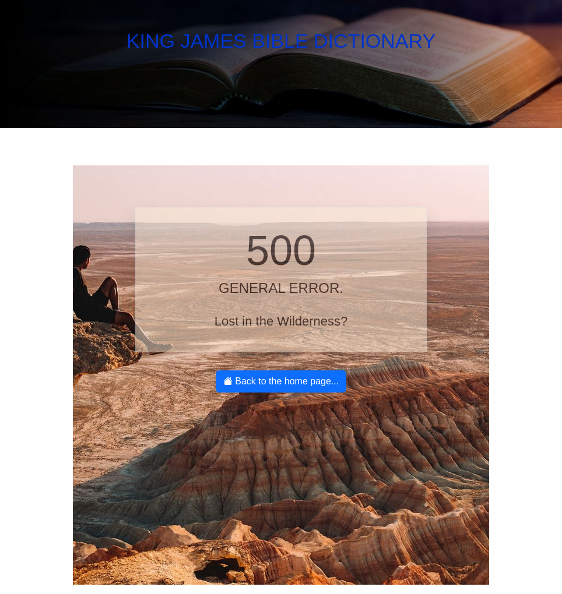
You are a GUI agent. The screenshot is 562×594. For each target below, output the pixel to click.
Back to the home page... (281, 381)
